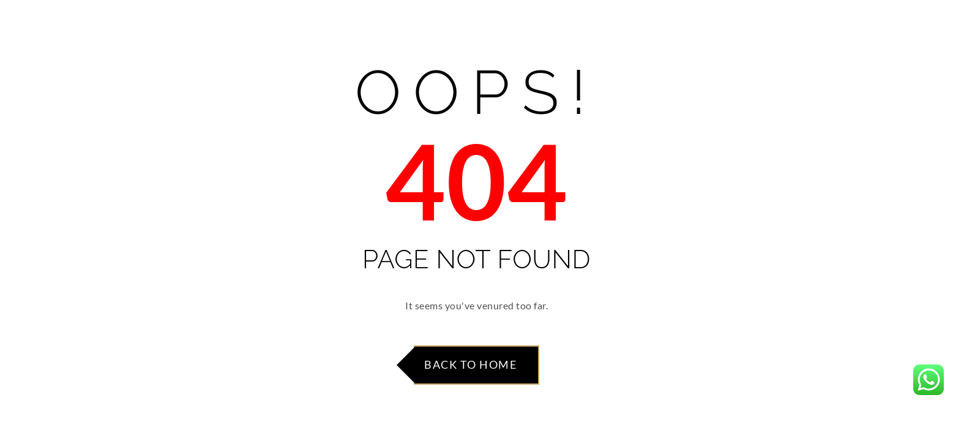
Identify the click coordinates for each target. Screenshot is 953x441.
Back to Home (470, 364)
